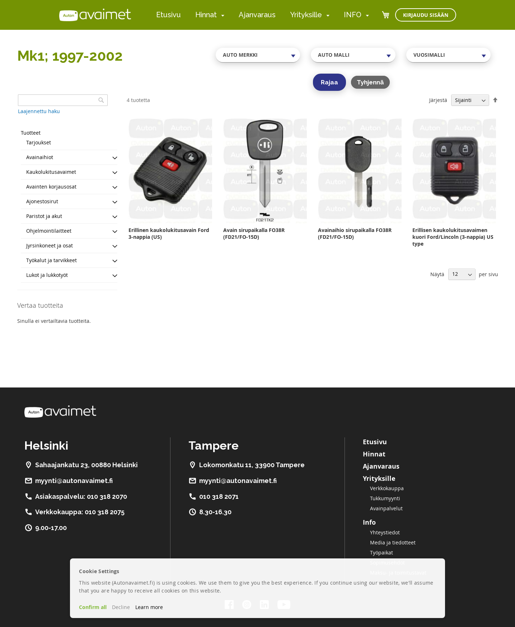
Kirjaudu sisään (425, 14)
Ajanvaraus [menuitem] (257, 14)
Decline (121, 607)
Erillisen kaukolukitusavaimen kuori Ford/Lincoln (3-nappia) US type (452, 237)
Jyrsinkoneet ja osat (49, 245)
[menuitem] (221, 15)
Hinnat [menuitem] (206, 14)
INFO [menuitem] (352, 14)
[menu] (262, 15)
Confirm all (93, 607)
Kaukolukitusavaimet (51, 171)
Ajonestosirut (42, 201)
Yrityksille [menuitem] (306, 14)
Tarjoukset (38, 142)
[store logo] (95, 15)
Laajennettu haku (39, 111)
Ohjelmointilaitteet (48, 230)
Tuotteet (31, 132)
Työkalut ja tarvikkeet (51, 260)
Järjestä (438, 100)
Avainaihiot (39, 157)
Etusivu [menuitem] (168, 14)
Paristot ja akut (44, 216)
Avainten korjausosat (51, 186)
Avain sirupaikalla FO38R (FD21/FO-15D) (254, 233)
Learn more (149, 607)
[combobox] (258, 55)
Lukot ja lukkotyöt (47, 274)
